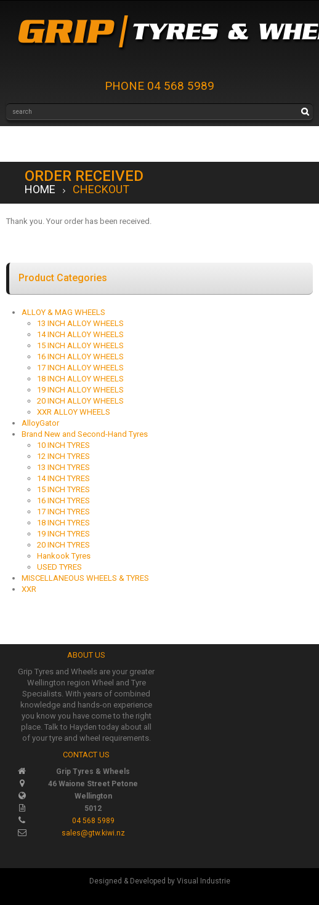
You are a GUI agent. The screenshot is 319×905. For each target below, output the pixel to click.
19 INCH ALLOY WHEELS (80, 389)
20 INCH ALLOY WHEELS (80, 400)
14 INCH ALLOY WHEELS (80, 334)
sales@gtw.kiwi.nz (93, 833)
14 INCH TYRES (63, 478)
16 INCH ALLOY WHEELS (80, 356)
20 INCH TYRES (63, 544)
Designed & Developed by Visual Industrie (159, 881)
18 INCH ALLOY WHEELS (80, 378)
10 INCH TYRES (63, 445)
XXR (29, 589)
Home (40, 189)
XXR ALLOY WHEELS (73, 412)
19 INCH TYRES (63, 533)
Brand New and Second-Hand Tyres (85, 434)
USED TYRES (59, 567)
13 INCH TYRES (63, 467)
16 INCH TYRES (63, 500)
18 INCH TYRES (63, 522)
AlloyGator (40, 423)
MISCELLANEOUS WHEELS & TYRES (85, 578)
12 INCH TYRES (63, 456)
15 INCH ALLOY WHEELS (80, 345)
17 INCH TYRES (63, 511)
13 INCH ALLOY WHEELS (80, 323)
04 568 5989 (93, 820)
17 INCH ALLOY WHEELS (80, 367)
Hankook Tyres (64, 555)
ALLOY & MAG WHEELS (63, 312)
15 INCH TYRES (63, 489)
